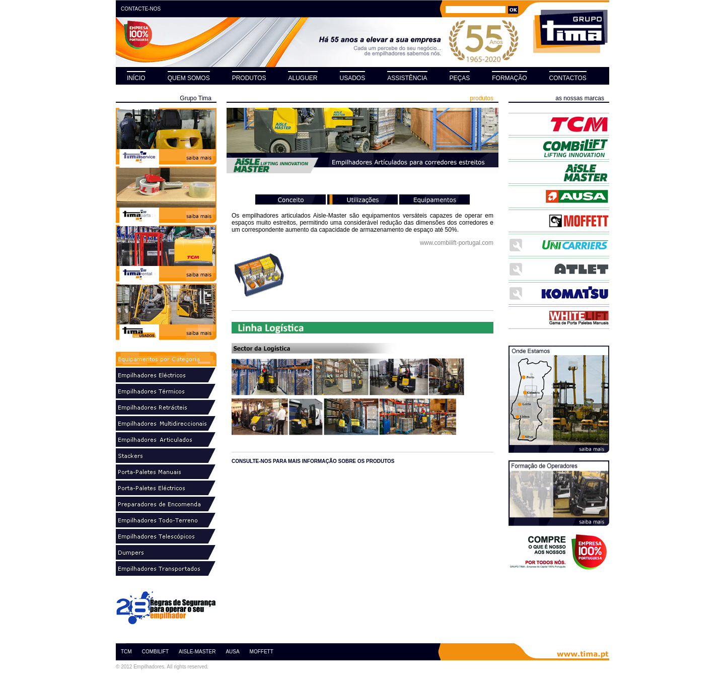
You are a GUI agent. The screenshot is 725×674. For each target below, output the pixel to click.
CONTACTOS (568, 78)
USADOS (353, 78)
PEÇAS (460, 78)
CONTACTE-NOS (141, 9)
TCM (126, 651)
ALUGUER (302, 78)
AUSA (232, 651)
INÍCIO (136, 78)
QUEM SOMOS (189, 78)
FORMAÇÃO (509, 78)
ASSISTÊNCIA (407, 78)
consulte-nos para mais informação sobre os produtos (313, 461)
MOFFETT (261, 651)
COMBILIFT (155, 651)
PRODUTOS (249, 78)
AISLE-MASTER (197, 651)
